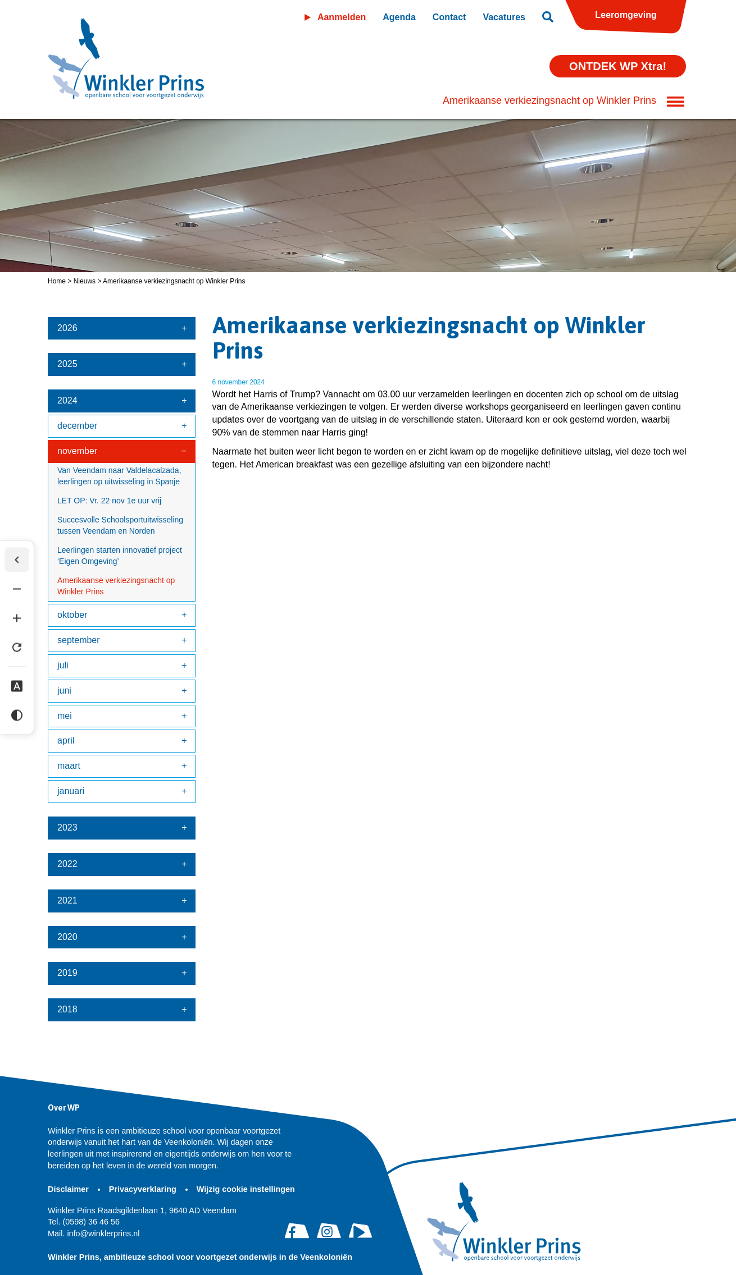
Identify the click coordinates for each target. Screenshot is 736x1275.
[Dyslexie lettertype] (16, 686)
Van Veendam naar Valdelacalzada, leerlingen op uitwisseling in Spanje (119, 476)
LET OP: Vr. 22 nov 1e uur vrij (109, 500)
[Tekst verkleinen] (16, 589)
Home (57, 281)
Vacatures (504, 17)
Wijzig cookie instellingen (246, 1189)
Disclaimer (69, 1189)
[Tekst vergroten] (16, 618)
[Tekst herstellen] (16, 647)
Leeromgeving (625, 15)
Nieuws (85, 281)
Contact (449, 17)
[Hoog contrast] (16, 715)
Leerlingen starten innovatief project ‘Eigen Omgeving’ (119, 555)
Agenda (399, 17)
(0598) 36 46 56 (84, 1221)
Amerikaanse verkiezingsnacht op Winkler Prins (116, 586)
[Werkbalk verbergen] (16, 560)
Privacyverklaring (144, 1189)
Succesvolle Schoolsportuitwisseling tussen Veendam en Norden (120, 525)
